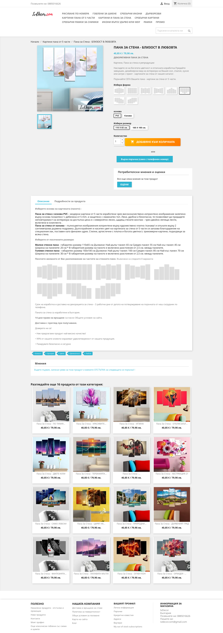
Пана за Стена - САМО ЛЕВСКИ (51, 523)
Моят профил (37, 622)
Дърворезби (153, 13)
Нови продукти (38, 614)
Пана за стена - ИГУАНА (132, 423)
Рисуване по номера (75, 13)
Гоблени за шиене (105, 13)
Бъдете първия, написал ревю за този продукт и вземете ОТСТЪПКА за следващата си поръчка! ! (84, 369)
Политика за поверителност (86, 611)
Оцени (124, 184)
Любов (88, 353)
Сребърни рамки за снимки (80, 22)
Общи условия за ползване (85, 615)
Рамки (148, 22)
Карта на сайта (79, 619)
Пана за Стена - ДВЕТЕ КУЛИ (51, 473)
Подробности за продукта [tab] (69, 201)
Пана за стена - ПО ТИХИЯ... (51, 423)
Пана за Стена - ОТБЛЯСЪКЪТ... (172, 423)
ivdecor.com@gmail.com (173, 621)
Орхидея (50, 353)
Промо (160, 22)
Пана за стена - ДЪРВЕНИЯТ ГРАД (172, 523)
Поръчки (118, 611)
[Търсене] (174, 31)
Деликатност (75, 353)
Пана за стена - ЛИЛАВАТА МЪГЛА (91, 573)
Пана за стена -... (131, 473)
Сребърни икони (131, 13)
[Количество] (117, 141)
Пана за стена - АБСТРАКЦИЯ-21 (172, 473)
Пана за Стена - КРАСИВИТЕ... (91, 423)
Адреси (117, 619)
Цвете (62, 353)
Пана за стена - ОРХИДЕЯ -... (171, 573)
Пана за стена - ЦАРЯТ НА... (91, 523)
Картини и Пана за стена (114, 17)
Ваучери (118, 622)
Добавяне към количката (153, 142)
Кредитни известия (123, 615)
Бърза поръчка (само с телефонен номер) (144, 159)
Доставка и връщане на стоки (87, 607)
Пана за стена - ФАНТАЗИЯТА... (51, 573)
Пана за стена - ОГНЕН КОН (131, 573)
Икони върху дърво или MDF (121, 22)
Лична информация (124, 607)
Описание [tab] (43, 201)
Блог (74, 623)
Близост (38, 353)
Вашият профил (124, 603)
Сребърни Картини (147, 17)
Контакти (35, 618)
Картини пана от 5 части (78, 17)
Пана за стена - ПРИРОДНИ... (131, 523)
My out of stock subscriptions (128, 626)
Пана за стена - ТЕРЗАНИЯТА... (91, 473)
